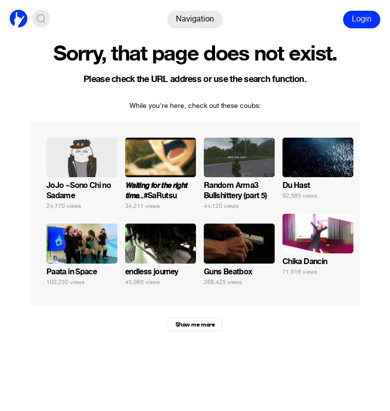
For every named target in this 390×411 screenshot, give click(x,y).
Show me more (195, 325)
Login (361, 19)
